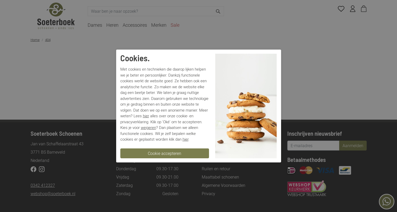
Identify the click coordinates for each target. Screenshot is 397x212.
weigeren (148, 127)
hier (146, 115)
